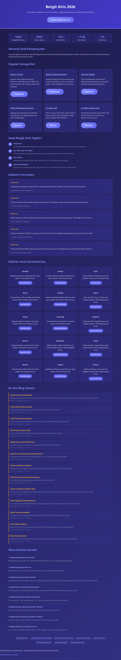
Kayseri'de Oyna (60, 376)
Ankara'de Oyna (61, 283)
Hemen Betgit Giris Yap (60, 20)
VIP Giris (53, 125)
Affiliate (15, 654)
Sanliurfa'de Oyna (95, 331)
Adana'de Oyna (95, 307)
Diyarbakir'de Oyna (60, 355)
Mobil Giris (89, 92)
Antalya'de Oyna (60, 304)
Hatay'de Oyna (95, 355)
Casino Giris (19, 94)
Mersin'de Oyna (25, 352)
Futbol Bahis (55, 92)
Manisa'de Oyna (25, 376)
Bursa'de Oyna (25, 304)
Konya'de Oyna (25, 328)
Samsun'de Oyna (96, 378)
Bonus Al (17, 125)
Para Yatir (89, 125)
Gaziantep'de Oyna (60, 328)
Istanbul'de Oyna (25, 283)
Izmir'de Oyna (95, 283)
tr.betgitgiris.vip (5, 654)
